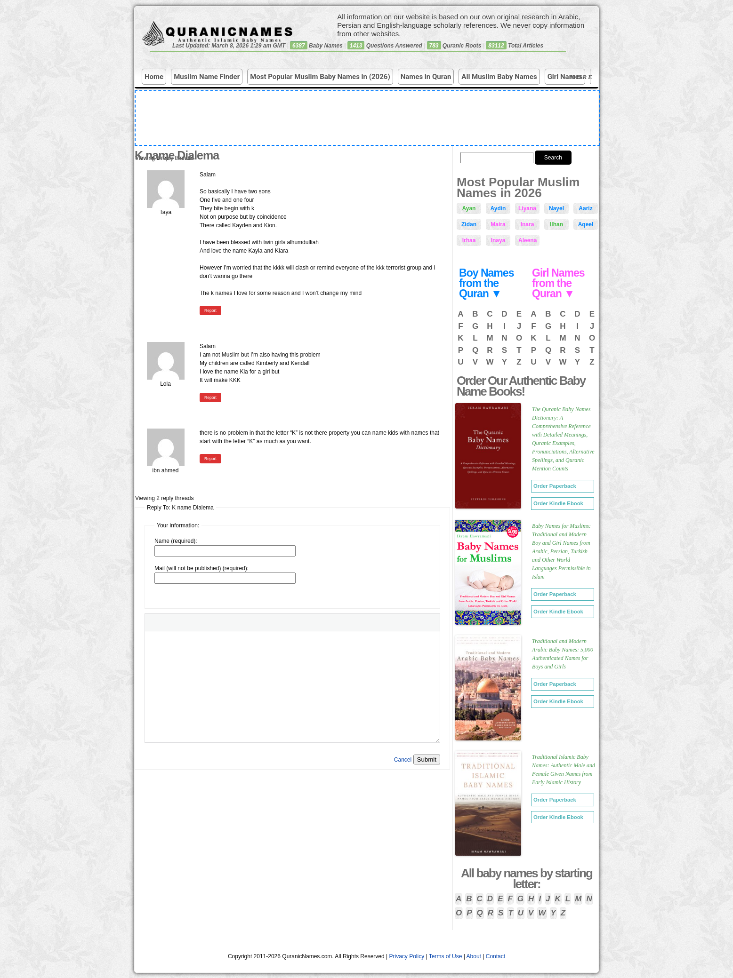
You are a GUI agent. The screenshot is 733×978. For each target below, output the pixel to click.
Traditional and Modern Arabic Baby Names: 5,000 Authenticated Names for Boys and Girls (562, 654)
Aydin (498, 208)
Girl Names (565, 76)
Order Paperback (554, 486)
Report (210, 310)
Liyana (527, 208)
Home (154, 76)
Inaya (498, 240)
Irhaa (469, 240)
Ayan (469, 208)
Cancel (402, 759)
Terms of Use (445, 956)
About (474, 956)
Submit (426, 759)
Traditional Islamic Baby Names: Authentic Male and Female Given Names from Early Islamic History (563, 770)
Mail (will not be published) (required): (201, 568)
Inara (527, 224)
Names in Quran (426, 76)
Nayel (556, 208)
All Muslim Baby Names (499, 76)
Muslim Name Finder (207, 76)
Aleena (527, 240)
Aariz (585, 208)
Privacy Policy (407, 956)
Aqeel (586, 224)
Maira (498, 224)
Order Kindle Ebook (558, 503)
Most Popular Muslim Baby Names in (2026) (320, 76)
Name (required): (175, 541)
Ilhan (556, 224)
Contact (495, 956)
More (583, 77)
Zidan (468, 224)
